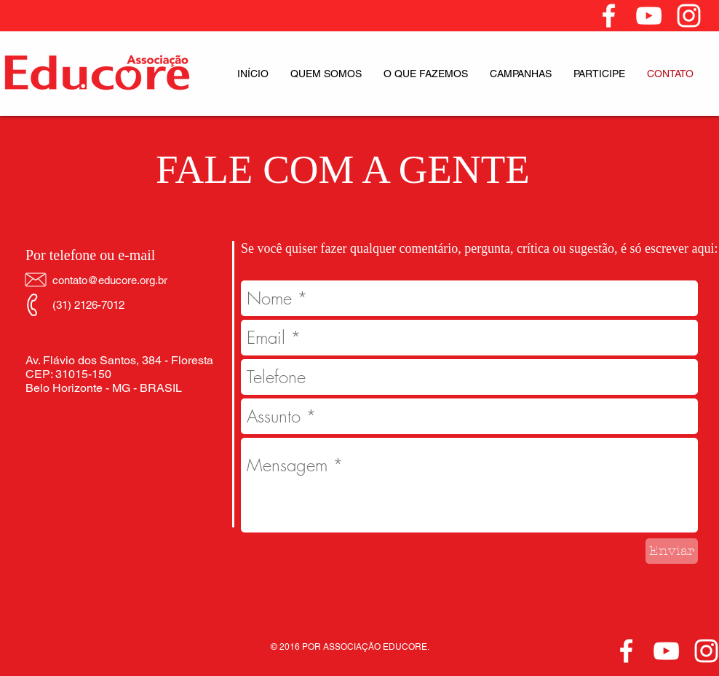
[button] (326, 73)
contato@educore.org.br (109, 280)
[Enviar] (671, 551)
